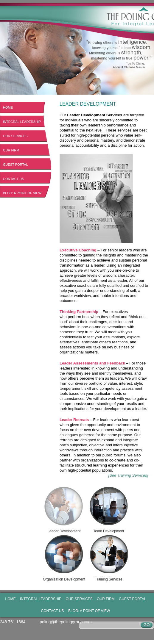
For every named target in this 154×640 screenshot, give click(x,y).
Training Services (108, 557)
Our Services (15, 136)
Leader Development (64, 509)
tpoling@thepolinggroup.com (64, 621)
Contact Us (13, 179)
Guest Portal (15, 164)
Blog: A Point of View (22, 193)
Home (8, 107)
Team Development (108, 509)
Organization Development (64, 557)
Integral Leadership (22, 121)
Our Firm (11, 150)
